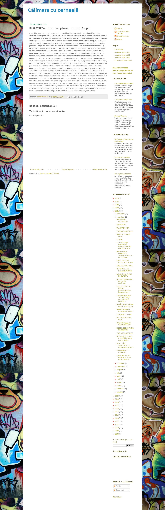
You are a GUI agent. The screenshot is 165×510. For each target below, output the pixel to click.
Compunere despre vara (123, 100)
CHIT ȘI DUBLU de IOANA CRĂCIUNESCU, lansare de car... (124, 289)
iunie (119, 376)
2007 (117, 431)
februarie (120, 389)
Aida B (119, 28)
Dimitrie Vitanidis (121, 116)
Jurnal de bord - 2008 (122, 58)
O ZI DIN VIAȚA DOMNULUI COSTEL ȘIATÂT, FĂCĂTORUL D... (124, 245)
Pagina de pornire (68, 169)
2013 (117, 418)
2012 (117, 421)
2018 (117, 402)
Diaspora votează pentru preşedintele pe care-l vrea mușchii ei (123, 70)
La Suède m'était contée (123, 60)
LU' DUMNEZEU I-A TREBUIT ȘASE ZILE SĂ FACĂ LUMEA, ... (124, 298)
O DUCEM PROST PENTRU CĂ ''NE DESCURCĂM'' (124, 357)
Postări (117, 486)
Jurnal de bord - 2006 (122, 52)
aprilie (119, 382)
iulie (118, 373)
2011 (117, 424)
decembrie (121, 214)
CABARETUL (121, 225)
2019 (117, 399)
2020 (117, 396)
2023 (117, 205)
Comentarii (119, 490)
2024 (117, 201)
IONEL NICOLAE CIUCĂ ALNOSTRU (125, 262)
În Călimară (119, 49)
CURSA (119, 239)
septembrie (121, 366)
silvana (119, 39)
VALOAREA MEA (123, 228)
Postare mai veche (100, 169)
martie (119, 386)
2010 (117, 428)
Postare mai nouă (36, 169)
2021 (117, 211)
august (119, 370)
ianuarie (120, 392)
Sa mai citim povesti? (122, 157)
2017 (117, 405)
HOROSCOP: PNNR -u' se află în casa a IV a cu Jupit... (125, 338)
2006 (117, 434)
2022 (117, 208)
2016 (117, 409)
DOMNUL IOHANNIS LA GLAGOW (124, 275)
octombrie (121, 363)
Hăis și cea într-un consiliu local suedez (125, 310)
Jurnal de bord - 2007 (122, 55)
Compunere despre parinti (124, 83)
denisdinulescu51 (123, 36)
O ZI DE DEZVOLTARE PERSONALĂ (125, 329)
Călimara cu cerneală (53, 10)
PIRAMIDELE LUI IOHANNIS (123, 351)
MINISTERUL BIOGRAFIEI (122, 221)
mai (118, 379)
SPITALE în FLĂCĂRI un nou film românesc (124, 281)
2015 (117, 412)
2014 (117, 415)
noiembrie (121, 217)
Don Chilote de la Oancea (123, 32)
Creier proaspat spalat (123, 174)
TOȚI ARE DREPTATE (125, 231)
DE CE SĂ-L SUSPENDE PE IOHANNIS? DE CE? (125, 345)
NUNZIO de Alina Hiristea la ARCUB (124, 270)
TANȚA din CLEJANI (124, 314)
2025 (117, 198)
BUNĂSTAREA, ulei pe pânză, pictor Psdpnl (125, 305)
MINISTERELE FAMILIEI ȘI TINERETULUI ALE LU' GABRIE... (124, 254)
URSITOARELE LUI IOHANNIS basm (124, 324)
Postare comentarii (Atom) (49, 173)
